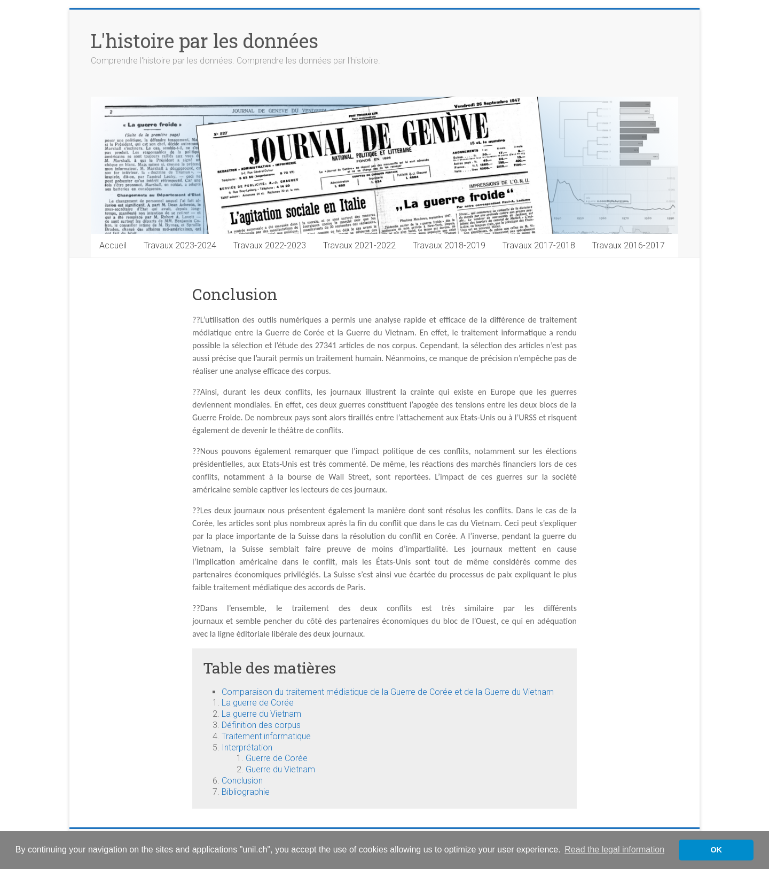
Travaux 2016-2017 (628, 245)
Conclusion (242, 781)
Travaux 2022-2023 (269, 245)
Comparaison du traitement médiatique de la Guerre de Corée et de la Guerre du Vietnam (388, 692)
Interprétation (247, 747)
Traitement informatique (266, 736)
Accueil (113, 245)
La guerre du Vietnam (261, 714)
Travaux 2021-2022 (359, 245)
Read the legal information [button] (614, 849)
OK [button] (716, 849)
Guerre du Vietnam (280, 769)
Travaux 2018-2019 (449, 245)
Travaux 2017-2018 (539, 245)
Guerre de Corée (277, 758)
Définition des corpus (261, 725)
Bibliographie (246, 792)
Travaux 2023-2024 (180, 245)
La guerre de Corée (258, 703)
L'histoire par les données (204, 40)
